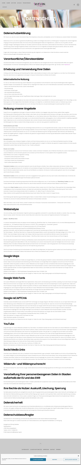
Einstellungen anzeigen (71, 459)
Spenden (58, 449)
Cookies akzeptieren (38, 459)
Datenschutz (25, 449)
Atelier (3, 3)
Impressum (67, 64)
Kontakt (5, 7)
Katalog (19, 3)
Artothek (13, 3)
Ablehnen (54, 459)
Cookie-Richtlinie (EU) (36, 449)
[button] (78, 456)
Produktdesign (26, 3)
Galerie (8, 3)
